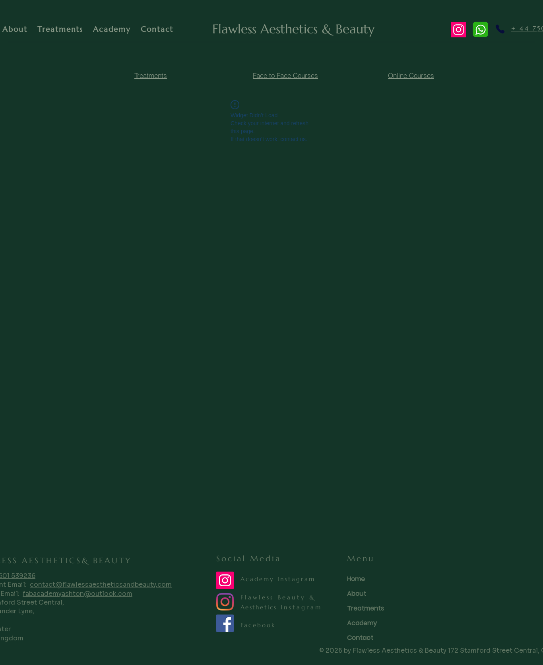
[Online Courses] (411, 75)
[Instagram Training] (225, 580)
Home (356, 579)
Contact (360, 637)
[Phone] (500, 29)
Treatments (365, 608)
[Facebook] (225, 623)
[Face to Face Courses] (285, 75)
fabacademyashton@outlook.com (77, 593)
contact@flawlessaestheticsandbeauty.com (101, 584)
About (356, 593)
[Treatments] (150, 75)
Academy (362, 623)
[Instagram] (458, 29)
